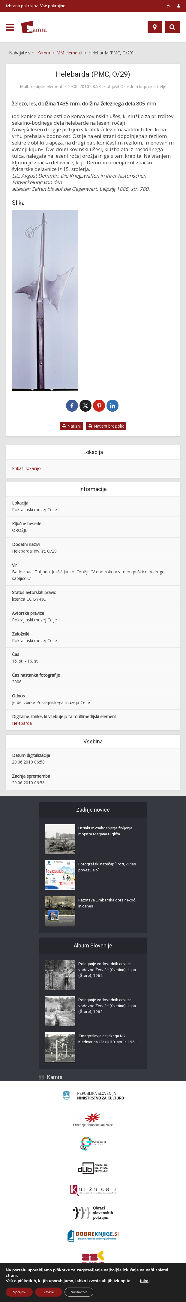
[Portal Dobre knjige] (93, 1236)
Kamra (54, 1077)
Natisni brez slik (106, 426)
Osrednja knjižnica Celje (143, 86)
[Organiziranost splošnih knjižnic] (93, 1119)
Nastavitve (78, 1292)
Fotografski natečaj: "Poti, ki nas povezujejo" (104, 868)
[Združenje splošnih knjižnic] (93, 1258)
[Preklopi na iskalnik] (172, 27)
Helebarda (22, 723)
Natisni (71, 426)
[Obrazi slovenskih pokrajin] (93, 1213)
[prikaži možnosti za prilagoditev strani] (168, 5)
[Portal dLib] (93, 1168)
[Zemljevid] (155, 27)
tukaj (145, 1281)
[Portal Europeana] (93, 1144)
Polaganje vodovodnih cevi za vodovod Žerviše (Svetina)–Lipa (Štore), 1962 (106, 970)
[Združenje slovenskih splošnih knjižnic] (93, 1191)
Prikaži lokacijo (26, 468)
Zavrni (49, 1292)
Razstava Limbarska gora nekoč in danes (102, 904)
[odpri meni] (10, 27)
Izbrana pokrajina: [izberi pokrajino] (35, 5)
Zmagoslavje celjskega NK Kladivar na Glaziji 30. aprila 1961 (103, 1043)
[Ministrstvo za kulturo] (93, 1096)
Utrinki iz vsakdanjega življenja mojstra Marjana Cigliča (106, 832)
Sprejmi (19, 1292)
